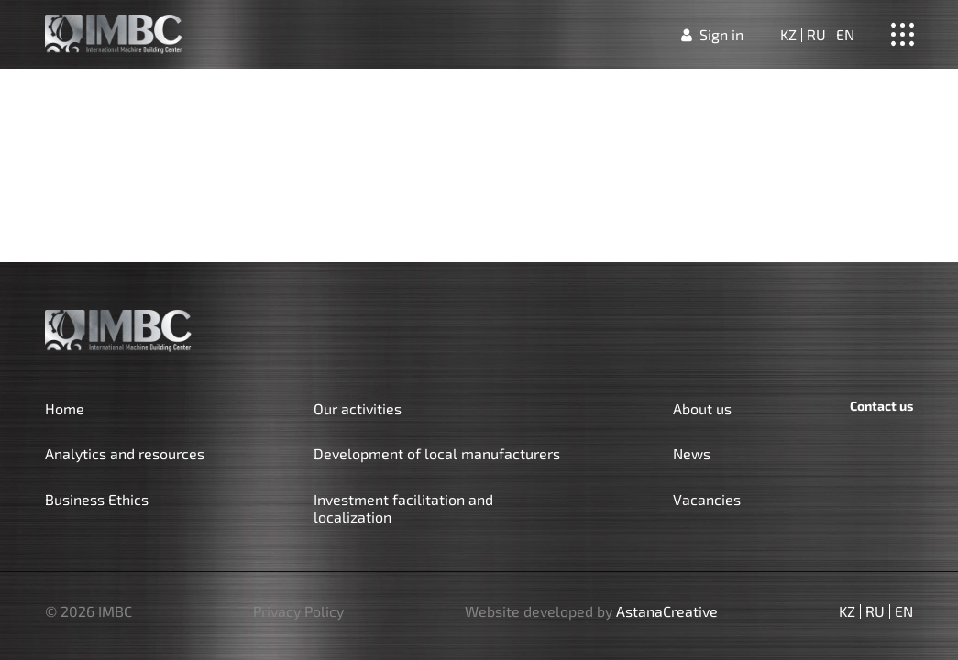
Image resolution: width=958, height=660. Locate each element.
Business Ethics (97, 499)
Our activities (358, 408)
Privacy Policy (298, 611)
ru (816, 35)
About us (702, 408)
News (691, 453)
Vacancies (707, 499)
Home (64, 408)
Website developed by (591, 611)
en (845, 35)
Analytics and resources (124, 453)
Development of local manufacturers (437, 453)
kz (788, 35)
